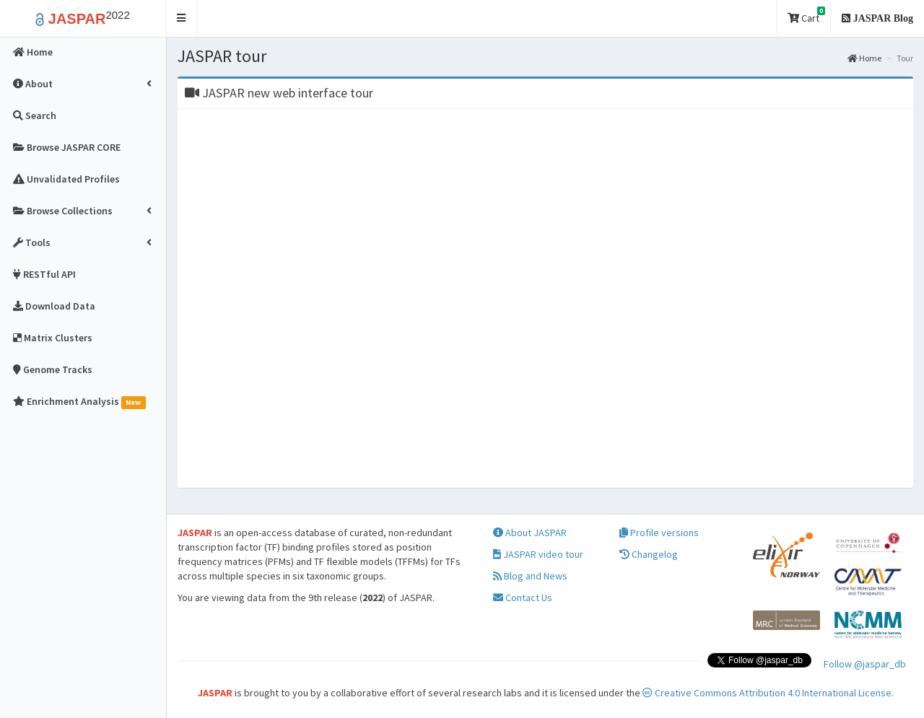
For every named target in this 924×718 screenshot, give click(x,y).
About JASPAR (530, 532)
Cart (806, 15)
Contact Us (522, 597)
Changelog (648, 554)
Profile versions (659, 532)
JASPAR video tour (538, 554)
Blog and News (530, 575)
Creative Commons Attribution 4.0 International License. (768, 692)
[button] (181, 18)
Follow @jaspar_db (865, 663)
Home (864, 58)
